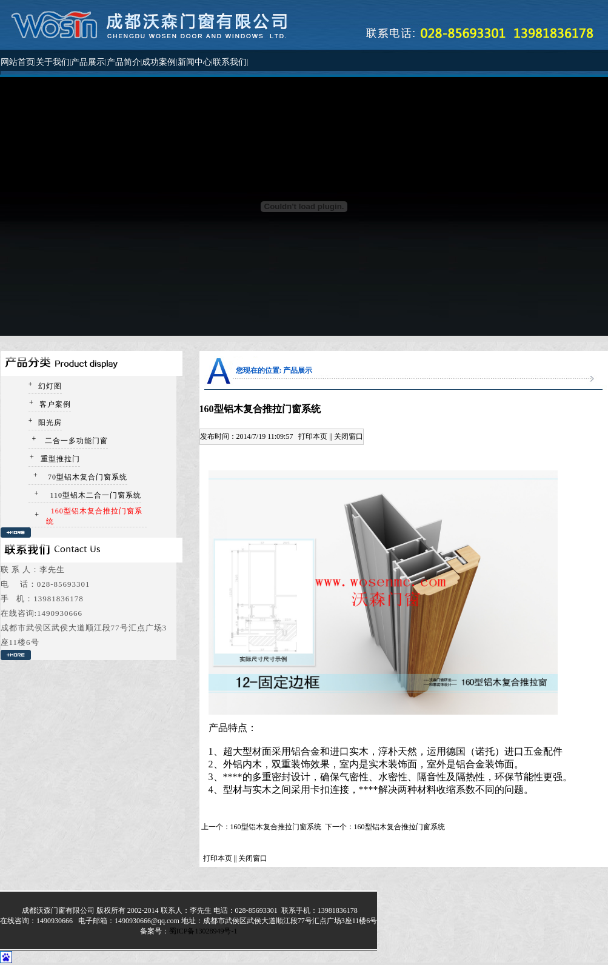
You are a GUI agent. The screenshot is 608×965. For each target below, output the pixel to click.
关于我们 (53, 62)
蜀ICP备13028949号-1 (203, 931)
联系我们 (230, 62)
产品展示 (88, 62)
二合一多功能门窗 (75, 440)
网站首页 (18, 62)
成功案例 (159, 62)
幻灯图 (49, 386)
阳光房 (49, 422)
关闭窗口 (348, 436)
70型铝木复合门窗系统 (86, 477)
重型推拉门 (59, 459)
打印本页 (312, 436)
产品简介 (124, 62)
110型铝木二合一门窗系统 (95, 495)
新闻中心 (195, 62)
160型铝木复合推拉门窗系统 (275, 827)
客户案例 (54, 404)
